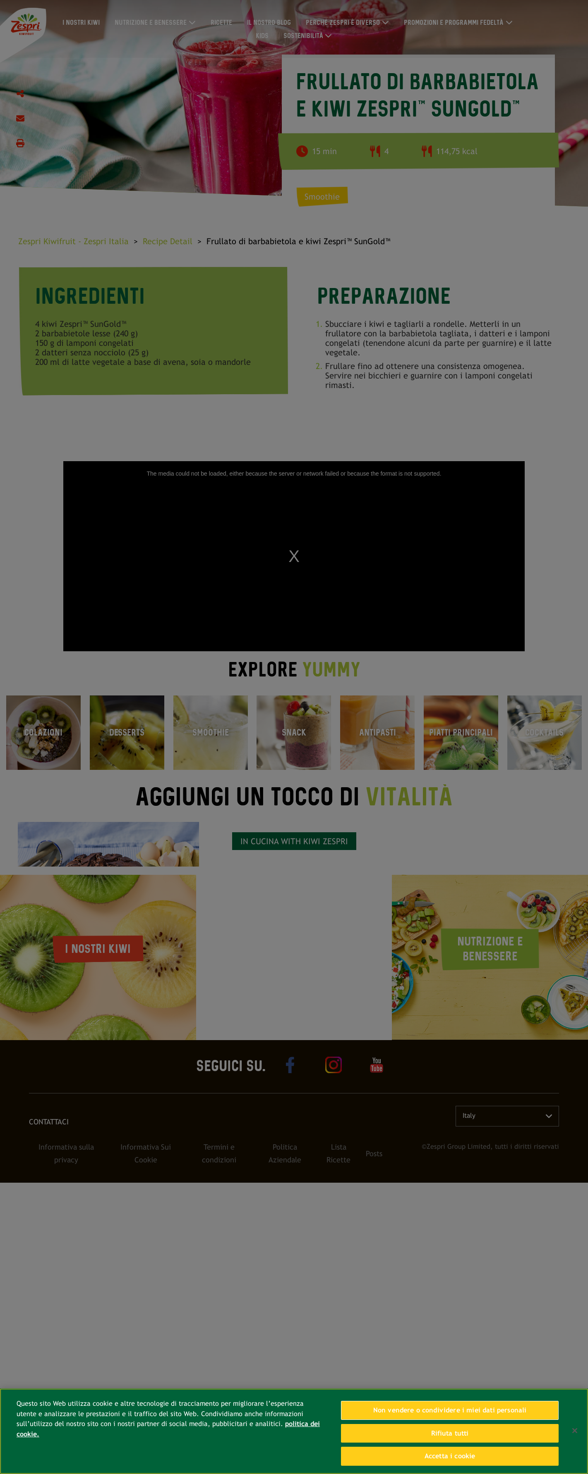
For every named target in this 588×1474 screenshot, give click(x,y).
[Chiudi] (575, 1431)
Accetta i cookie (450, 1456)
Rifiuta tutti (450, 1433)
